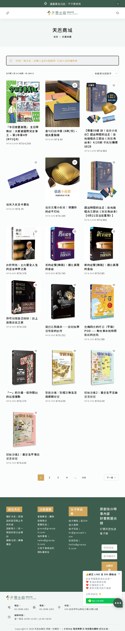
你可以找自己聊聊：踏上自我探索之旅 (22, 320)
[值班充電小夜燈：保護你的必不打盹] (62, 180)
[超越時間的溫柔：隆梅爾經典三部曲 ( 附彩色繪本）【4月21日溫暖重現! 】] (101, 180)
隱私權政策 (43, 551)
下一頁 (111, 477)
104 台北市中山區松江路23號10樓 (81, 609)
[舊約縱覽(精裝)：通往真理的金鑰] (62, 244)
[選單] (7, 13)
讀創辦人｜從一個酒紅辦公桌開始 (14, 532)
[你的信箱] (109, 547)
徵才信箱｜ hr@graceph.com (77, 532)
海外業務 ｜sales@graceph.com (46, 540)
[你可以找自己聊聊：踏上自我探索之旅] (23, 297)
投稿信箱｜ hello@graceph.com (77, 544)
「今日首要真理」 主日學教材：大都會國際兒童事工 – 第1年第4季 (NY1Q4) (22, 133)
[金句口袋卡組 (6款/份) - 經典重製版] (62, 103)
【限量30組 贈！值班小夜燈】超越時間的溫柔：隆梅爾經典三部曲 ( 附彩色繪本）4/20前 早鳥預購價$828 (101, 138)
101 (84, 477)
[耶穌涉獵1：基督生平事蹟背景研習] (23, 429)
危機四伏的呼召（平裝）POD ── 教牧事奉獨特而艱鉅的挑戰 (100, 331)
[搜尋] (117, 13)
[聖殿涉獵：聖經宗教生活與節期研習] (62, 367)
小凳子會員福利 (46, 548)
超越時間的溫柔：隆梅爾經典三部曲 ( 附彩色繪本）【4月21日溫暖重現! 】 (101, 211)
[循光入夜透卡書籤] (23, 179)
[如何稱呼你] (109, 556)
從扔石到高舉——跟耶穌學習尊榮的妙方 (62, 329)
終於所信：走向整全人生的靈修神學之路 (22, 267)
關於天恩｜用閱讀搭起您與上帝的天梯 (14, 520)
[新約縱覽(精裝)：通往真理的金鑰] (101, 244)
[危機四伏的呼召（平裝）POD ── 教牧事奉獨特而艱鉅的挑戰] (101, 301)
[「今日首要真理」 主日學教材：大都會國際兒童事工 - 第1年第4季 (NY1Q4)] (23, 101)
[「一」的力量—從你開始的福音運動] (23, 367)
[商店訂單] (105, 73)
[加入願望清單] (35, 85)
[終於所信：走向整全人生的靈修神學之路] (23, 244)
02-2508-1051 (21, 609)
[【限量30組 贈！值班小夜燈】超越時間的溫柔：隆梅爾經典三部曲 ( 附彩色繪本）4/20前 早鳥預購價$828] (101, 103)
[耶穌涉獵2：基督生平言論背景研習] (101, 367)
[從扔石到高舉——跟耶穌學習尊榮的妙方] (62, 301)
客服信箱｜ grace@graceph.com (47, 528)
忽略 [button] (118, 3)
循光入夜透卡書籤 (17, 204)
